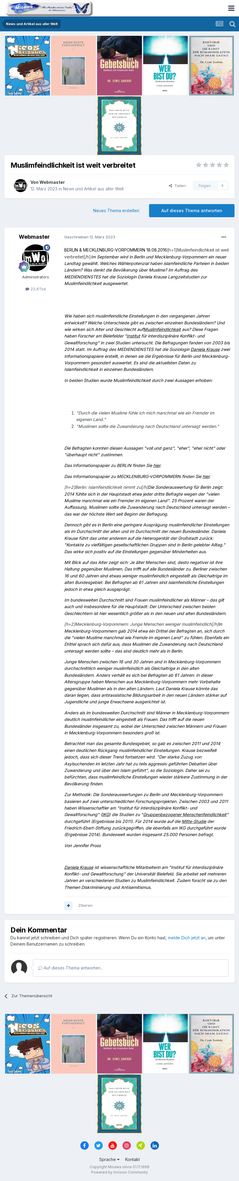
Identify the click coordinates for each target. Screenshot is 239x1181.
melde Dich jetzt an (187, 937)
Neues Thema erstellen (116, 210)
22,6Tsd (35, 288)
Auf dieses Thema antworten (191, 210)
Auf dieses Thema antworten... (70, 967)
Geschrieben (89, 237)
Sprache (109, 1159)
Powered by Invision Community (119, 1172)
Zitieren (85, 905)
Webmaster (52, 182)
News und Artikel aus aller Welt (93, 188)
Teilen (177, 185)
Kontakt (132, 1159)
